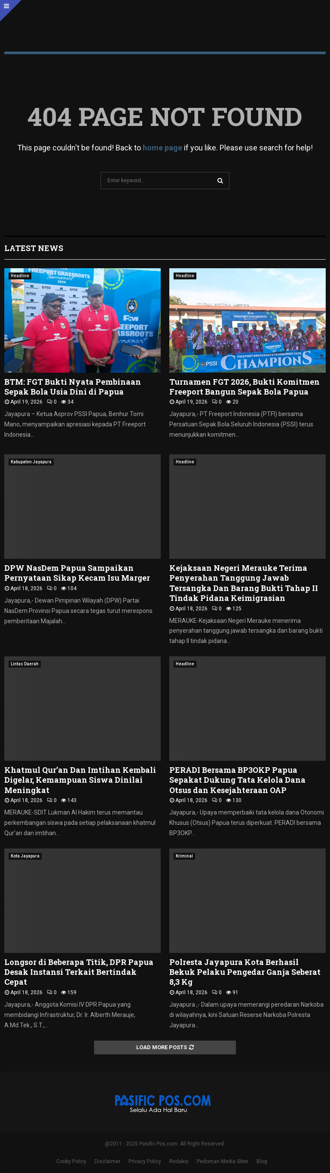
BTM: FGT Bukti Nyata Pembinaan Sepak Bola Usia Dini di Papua (72, 387)
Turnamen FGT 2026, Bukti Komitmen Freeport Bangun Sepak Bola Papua (244, 387)
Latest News (33, 248)
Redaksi (179, 1161)
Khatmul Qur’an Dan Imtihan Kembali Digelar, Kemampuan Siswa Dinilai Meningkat (80, 780)
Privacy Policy (144, 1161)
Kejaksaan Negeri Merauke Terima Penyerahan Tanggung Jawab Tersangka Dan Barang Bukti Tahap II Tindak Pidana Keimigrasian (243, 583)
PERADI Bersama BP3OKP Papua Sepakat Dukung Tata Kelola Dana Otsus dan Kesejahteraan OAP (237, 780)
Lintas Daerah (25, 664)
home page (162, 147)
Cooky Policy (71, 1161)
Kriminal (184, 856)
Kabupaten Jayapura (31, 461)
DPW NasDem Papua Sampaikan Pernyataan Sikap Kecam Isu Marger (77, 573)
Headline (20, 275)
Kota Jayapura (25, 856)
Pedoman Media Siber (222, 1161)
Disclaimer (107, 1161)
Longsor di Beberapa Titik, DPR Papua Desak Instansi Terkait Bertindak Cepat (78, 972)
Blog (262, 1161)
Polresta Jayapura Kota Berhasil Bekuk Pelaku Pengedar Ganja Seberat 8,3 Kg (245, 972)
